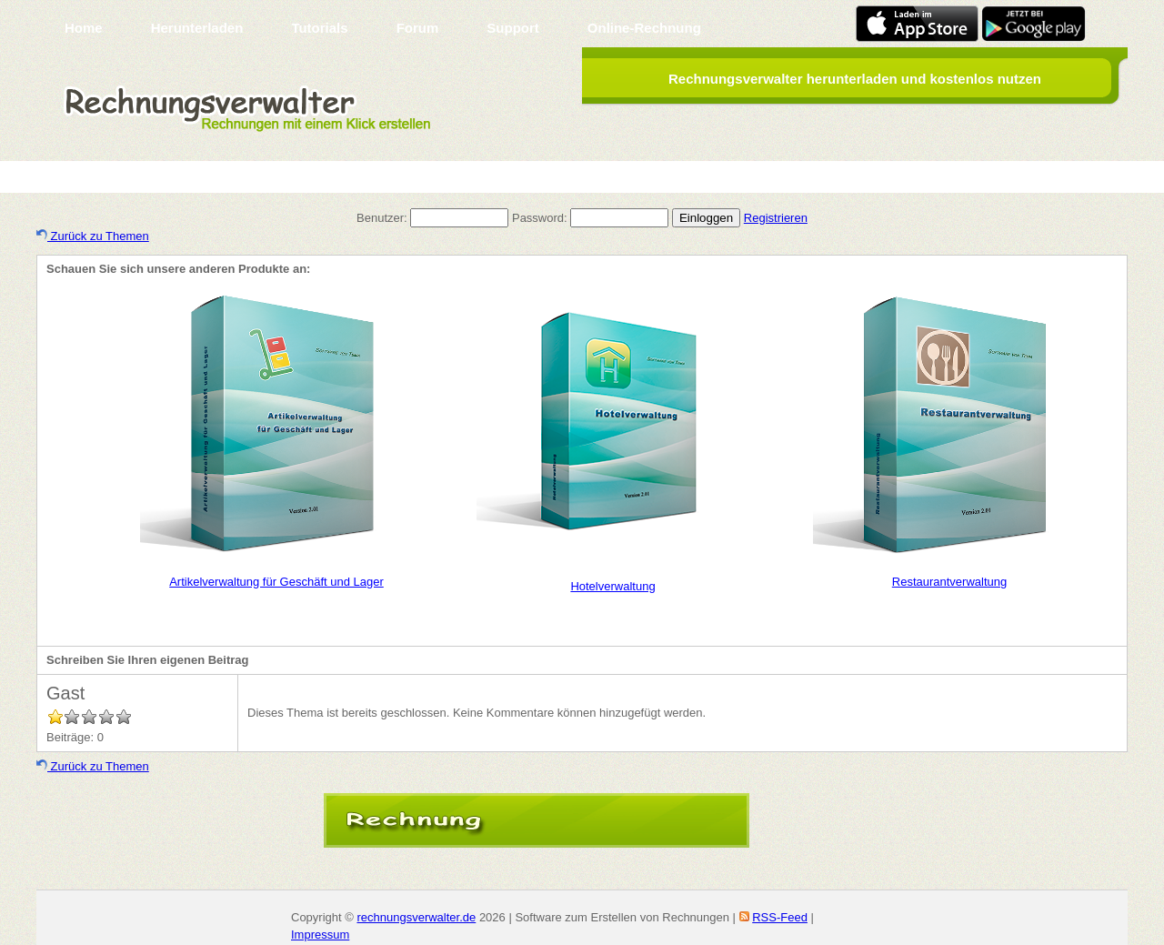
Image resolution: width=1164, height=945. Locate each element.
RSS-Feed (780, 917)
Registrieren (776, 218)
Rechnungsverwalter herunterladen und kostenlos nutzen (854, 78)
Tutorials (319, 27)
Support (513, 27)
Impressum (320, 934)
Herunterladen (197, 27)
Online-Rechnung (644, 27)
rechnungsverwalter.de (416, 917)
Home (84, 27)
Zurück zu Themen (92, 236)
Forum (417, 27)
